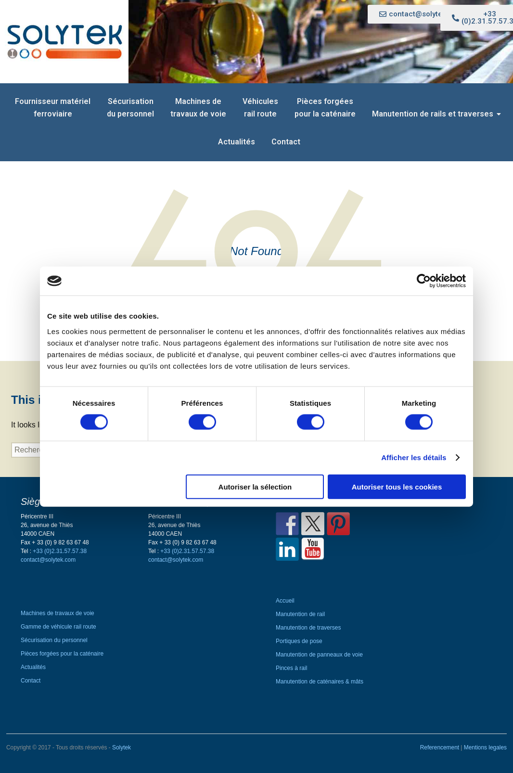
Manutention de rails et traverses (434, 113)
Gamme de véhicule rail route (58, 626)
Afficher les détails (413, 457)
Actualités (236, 141)
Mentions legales (485, 747)
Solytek (121, 747)
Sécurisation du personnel (130, 107)
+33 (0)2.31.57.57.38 (60, 551)
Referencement (440, 747)
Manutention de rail (300, 614)
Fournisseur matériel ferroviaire (52, 107)
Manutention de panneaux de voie (319, 654)
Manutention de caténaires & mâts (319, 681)
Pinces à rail (291, 668)
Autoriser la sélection (255, 486)
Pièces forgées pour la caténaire (325, 107)
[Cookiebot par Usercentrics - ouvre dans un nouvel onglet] (424, 281)
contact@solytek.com (48, 559)
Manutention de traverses (308, 627)
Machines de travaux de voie (198, 107)
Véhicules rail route (260, 107)
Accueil (285, 600)
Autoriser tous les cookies (397, 486)
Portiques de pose (299, 641)
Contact (285, 141)
